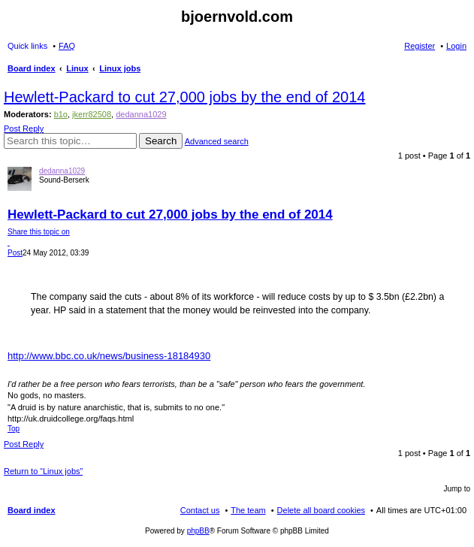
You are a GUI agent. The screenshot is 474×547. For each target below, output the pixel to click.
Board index (32, 510)
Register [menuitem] (419, 45)
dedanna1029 (141, 114)
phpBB (198, 531)
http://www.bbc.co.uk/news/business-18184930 (109, 355)
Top (14, 429)
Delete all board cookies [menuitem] (321, 510)
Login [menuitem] (456, 45)
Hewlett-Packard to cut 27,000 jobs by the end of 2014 (184, 97)
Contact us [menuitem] (200, 510)
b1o (61, 114)
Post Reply (24, 128)
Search (161, 141)
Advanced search (217, 141)
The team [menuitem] (248, 510)
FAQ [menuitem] (67, 45)
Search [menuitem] (460, 70)
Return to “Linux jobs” (43, 471)
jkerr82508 (91, 114)
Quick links (27, 45)
